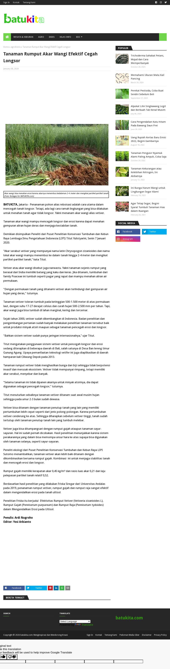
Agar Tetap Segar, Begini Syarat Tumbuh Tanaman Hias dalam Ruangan (148, 207)
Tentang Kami (29, 2)
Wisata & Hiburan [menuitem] (23, 37)
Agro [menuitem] (41, 37)
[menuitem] (7, 37)
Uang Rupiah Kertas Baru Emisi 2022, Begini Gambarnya (148, 139)
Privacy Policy (160, 635)
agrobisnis (16, 47)
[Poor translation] (12, 657)
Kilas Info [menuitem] (65, 37)
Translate (84, 624)
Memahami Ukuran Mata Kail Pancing (147, 77)
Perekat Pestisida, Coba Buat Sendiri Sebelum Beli (147, 92)
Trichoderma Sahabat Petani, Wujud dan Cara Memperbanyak (147, 59)
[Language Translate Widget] (74, 621)
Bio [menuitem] (78, 37)
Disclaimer (147, 635)
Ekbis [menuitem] (52, 37)
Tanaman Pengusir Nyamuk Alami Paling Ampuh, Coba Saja (148, 155)
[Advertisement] (57, 97)
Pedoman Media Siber (129, 635)
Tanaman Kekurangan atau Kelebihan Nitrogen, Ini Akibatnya (146, 172)
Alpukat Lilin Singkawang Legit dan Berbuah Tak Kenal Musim (148, 108)
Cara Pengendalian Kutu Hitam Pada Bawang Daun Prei (148, 123)
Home (6, 47)
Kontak (16, 2)
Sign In (6, 2)
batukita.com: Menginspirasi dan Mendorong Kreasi (44, 635)
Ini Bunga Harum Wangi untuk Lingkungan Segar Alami (148, 189)
